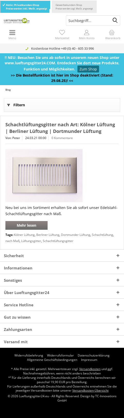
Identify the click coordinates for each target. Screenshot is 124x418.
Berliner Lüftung (47, 235)
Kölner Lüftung (24, 235)
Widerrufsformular (60, 355)
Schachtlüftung (102, 235)
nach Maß (12, 241)
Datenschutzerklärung (94, 355)
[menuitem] (111, 35)
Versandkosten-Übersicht (90, 390)
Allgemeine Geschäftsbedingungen (52, 360)
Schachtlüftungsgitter (58, 241)
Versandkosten (90, 369)
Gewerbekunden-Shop (74, 6)
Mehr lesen (26, 225)
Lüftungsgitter (31, 241)
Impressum (89, 360)
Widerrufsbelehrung (28, 355)
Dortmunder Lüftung (75, 235)
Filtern (16, 104)
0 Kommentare (62, 138)
